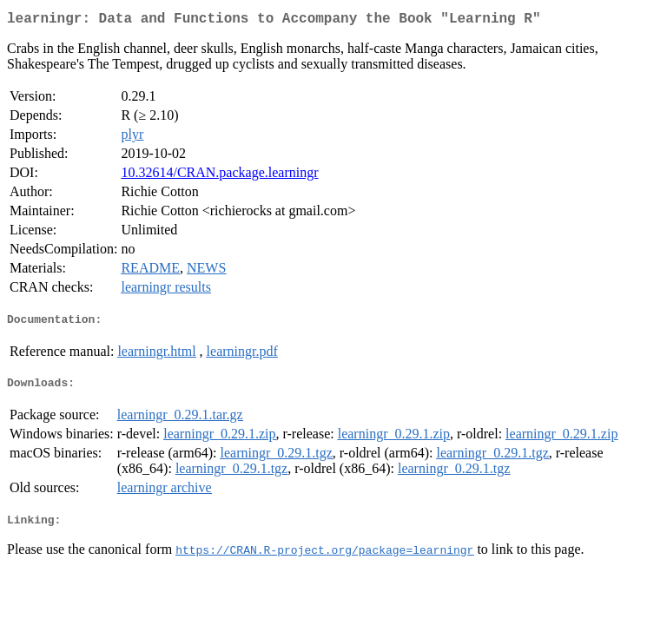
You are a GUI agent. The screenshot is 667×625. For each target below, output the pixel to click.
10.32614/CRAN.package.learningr (219, 175)
